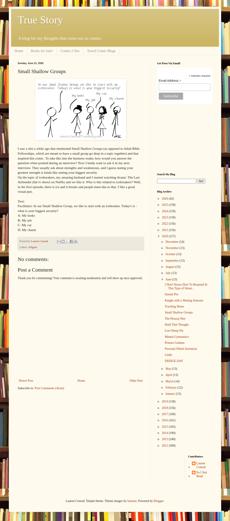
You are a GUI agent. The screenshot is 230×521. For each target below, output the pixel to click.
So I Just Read (201, 474)
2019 (165, 401)
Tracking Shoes (174, 306)
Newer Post (26, 380)
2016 (165, 420)
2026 (165, 198)
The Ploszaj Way (175, 318)
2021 (165, 230)
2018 (165, 408)
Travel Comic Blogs (101, 51)
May (168, 368)
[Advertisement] (184, 138)
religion (32, 247)
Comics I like (70, 51)
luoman (132, 501)
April (169, 375)
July (168, 273)
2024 (165, 211)
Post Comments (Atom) (49, 388)
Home (19, 51)
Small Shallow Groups (179, 312)
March (169, 381)
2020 (165, 236)
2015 (165, 426)
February (171, 387)
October (170, 254)
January (170, 393)
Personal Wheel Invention (181, 348)
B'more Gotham (174, 342)
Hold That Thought (177, 324)
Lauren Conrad (200, 465)
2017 (165, 414)
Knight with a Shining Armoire (184, 300)
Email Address (170, 81)
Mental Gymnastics (177, 336)
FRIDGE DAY (174, 361)
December (172, 241)
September (172, 260)
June (168, 279)
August (170, 266)
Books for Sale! (42, 51)
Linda (168, 354)
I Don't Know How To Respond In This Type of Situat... (186, 286)
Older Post (136, 380)
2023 (165, 217)
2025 (165, 204)
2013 (165, 439)
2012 (165, 445)
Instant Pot (171, 294)
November (172, 248)
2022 (165, 223)
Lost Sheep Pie (174, 330)
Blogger (158, 501)
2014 (165, 433)
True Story (40, 20)
